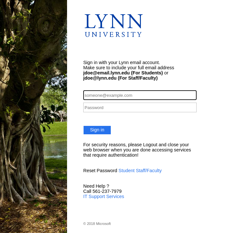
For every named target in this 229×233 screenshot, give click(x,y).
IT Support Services (103, 196)
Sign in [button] (97, 129)
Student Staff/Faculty (140, 170)
